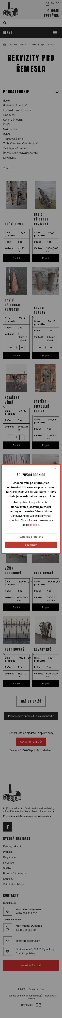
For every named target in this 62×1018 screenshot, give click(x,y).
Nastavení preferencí (31, 536)
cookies (34, 524)
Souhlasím (31, 544)
